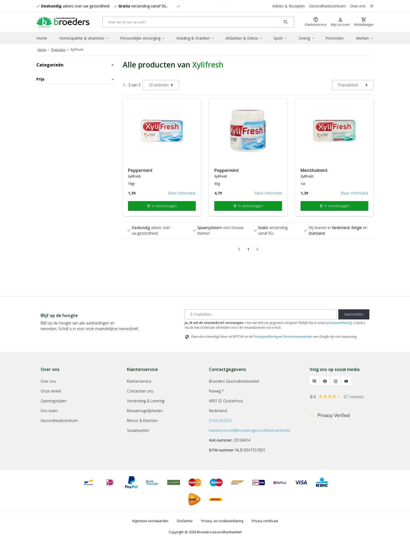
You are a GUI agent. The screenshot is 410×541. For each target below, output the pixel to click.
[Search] (191, 22)
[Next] (257, 249)
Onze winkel (51, 391)
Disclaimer (185, 521)
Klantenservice (139, 381)
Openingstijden (53, 400)
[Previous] (239, 249)
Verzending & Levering (145, 400)
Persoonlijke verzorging (142, 38)
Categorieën (75, 65)
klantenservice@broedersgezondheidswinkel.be (249, 430)
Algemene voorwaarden (150, 521)
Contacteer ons (140, 391)
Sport (281, 38)
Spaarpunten (138, 430)
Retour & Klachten (142, 420)
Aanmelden (354, 314)
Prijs (75, 79)
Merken (365, 38)
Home (41, 38)
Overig (307, 38)
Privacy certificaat (265, 521)
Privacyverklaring (265, 336)
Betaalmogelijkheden (145, 410)
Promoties (335, 38)
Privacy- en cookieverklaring (222, 521)
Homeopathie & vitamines (84, 38)
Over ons (358, 6)
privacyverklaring (339, 322)
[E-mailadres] (260, 314)
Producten (58, 49)
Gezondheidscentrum (327, 6)
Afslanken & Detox (244, 38)
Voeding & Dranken (195, 38)
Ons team (49, 410)
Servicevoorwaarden (297, 336)
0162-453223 (220, 420)
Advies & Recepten (288, 6)
